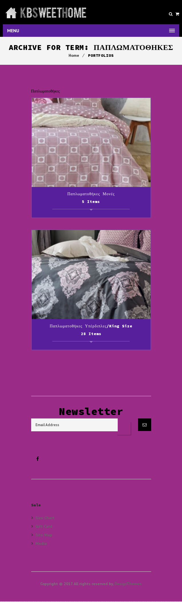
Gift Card (43, 526)
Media (41, 543)
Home (74, 56)
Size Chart (45, 518)
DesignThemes (128, 584)
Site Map (43, 535)
